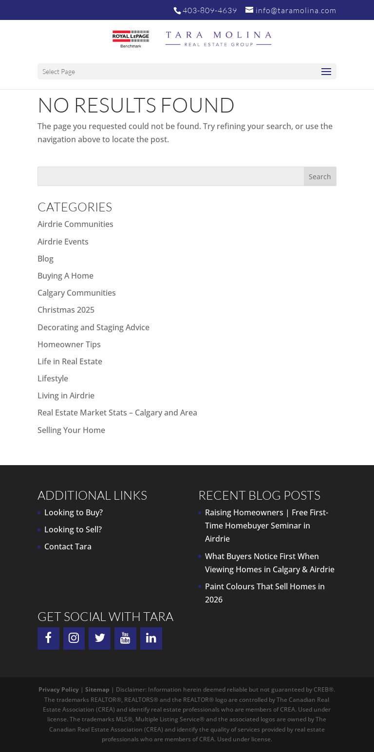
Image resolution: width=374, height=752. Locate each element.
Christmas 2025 (65, 309)
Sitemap (97, 689)
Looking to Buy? (73, 512)
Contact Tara (68, 546)
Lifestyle (52, 378)
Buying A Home (65, 275)
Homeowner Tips (69, 344)
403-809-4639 (210, 10)
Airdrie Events (63, 241)
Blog (45, 258)
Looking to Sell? (73, 529)
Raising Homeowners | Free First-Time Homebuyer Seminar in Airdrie (266, 525)
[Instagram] (74, 638)
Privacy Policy (58, 689)
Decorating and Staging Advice (93, 327)
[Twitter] (100, 638)
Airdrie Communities (75, 224)
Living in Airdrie (65, 395)
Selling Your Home (71, 430)
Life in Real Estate (69, 361)
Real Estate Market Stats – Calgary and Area (117, 412)
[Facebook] (48, 638)
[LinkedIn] (151, 638)
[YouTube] (125, 638)
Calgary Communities (76, 292)
